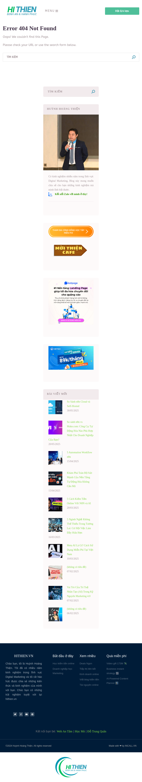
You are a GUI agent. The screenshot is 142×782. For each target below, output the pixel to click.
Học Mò (80, 731)
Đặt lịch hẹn (122, 11)
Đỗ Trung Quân (96, 731)
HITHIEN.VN (23, 656)
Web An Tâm (64, 731)
